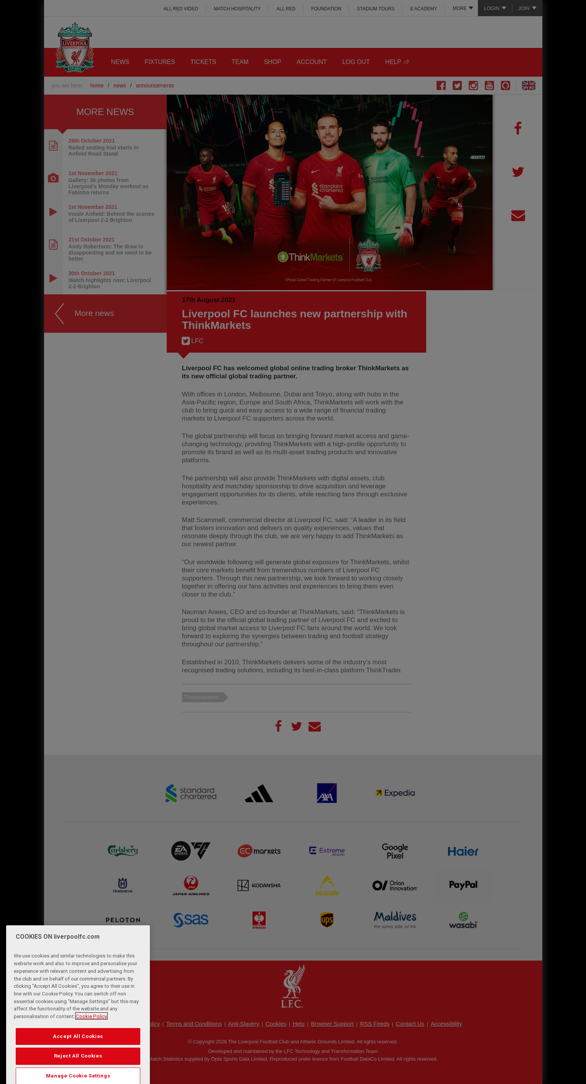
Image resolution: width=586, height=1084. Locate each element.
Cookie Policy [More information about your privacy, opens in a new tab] (91, 1038)
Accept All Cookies (78, 1058)
